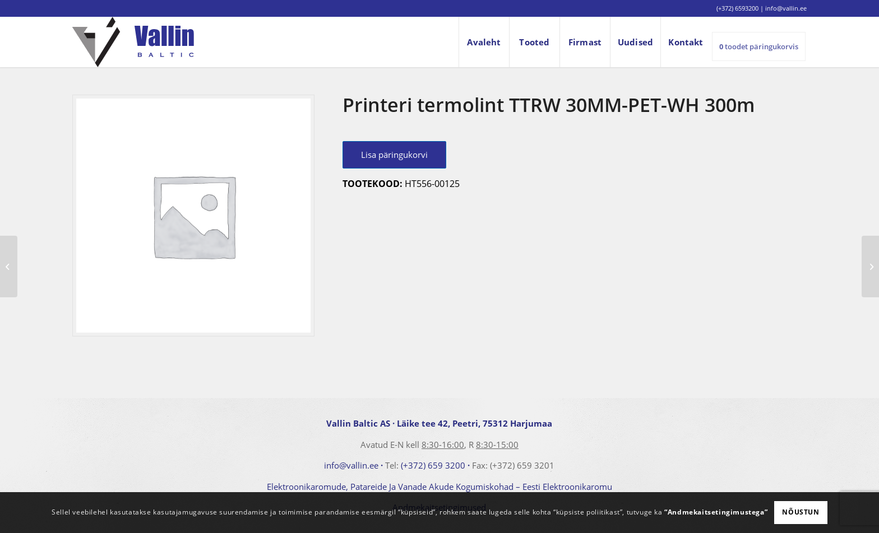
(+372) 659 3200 (433, 465)
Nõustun (800, 512)
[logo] (133, 42)
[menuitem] (484, 42)
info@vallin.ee (351, 465)
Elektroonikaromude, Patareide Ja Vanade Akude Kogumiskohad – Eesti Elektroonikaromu (439, 486)
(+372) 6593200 (737, 8)
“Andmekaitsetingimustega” (715, 512)
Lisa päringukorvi (394, 154)
